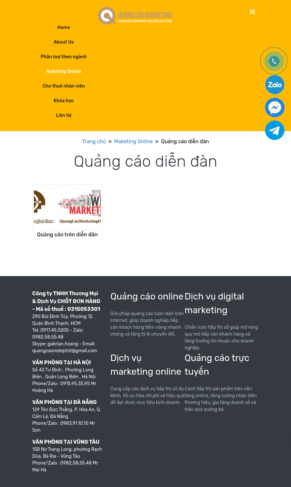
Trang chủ (94, 141)
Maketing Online (63, 71)
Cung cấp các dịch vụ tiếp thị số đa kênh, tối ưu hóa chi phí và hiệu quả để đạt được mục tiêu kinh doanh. (147, 395)
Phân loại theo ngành (64, 57)
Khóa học (64, 101)
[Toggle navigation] (252, 11)
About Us (64, 42)
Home (63, 27)
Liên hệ (64, 115)
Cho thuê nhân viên (64, 86)
